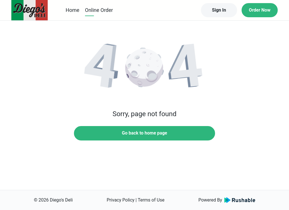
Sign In (219, 10)
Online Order (99, 10)
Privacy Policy (121, 200)
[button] (144, 67)
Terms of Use (151, 200)
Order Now (259, 10)
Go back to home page (144, 133)
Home (72, 10)
